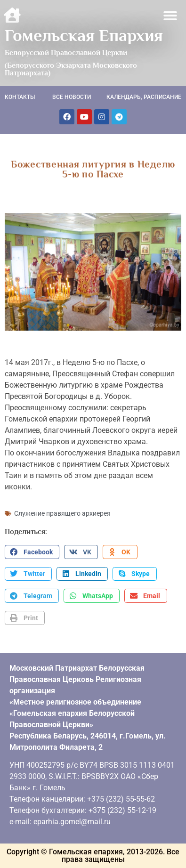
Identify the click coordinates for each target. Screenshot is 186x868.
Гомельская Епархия (84, 35)
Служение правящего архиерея (62, 513)
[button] (171, 16)
